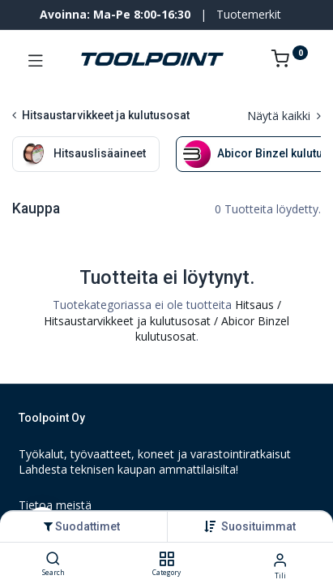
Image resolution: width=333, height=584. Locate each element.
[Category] (166, 559)
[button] (258, 526)
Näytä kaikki (284, 115)
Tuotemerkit (248, 14)
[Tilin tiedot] (280, 559)
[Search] (53, 559)
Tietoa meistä (55, 505)
